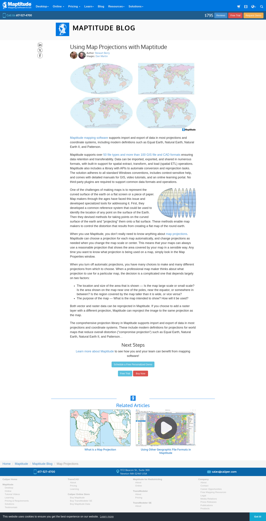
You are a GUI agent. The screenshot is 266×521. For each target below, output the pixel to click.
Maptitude (8, 484)
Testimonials (11, 507)
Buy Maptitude (77, 497)
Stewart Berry (102, 53)
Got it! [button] (257, 516)
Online (58, 6)
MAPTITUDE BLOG (104, 27)
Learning (9, 497)
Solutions (136, 6)
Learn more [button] (107, 516)
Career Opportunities (211, 489)
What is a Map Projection (100, 449)
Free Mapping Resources (213, 492)
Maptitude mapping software (89, 137)
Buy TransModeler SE (81, 501)
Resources (116, 6)
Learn (89, 6)
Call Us (17, 15)
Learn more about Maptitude (95, 351)
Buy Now (140, 373)
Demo (253, 15)
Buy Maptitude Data (80, 504)
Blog (101, 6)
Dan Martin (102, 56)
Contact (204, 485)
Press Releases (208, 502)
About (73, 482)
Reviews (220, 15)
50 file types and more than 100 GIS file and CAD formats (141, 154)
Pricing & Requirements (17, 501)
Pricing (74, 6)
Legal (203, 495)
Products (205, 508)
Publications (206, 505)
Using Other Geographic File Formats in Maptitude (166, 451)
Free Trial (235, 15)
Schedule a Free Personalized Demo (133, 364)
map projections (176, 234)
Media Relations (208, 499)
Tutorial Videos (12, 494)
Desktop (42, 6)
